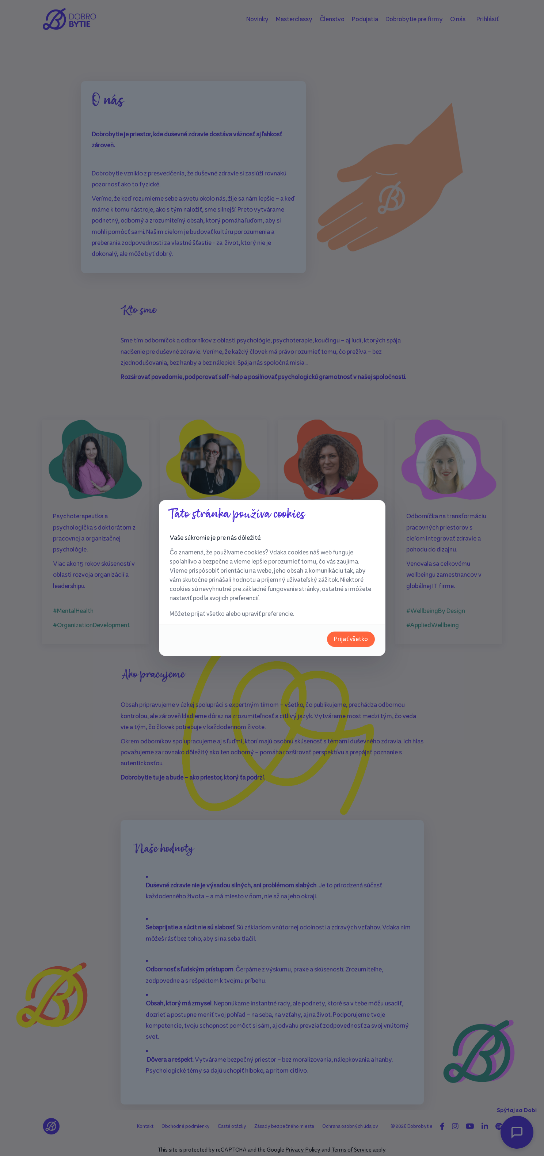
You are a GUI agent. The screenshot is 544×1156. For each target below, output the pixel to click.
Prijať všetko (351, 639)
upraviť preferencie (267, 614)
